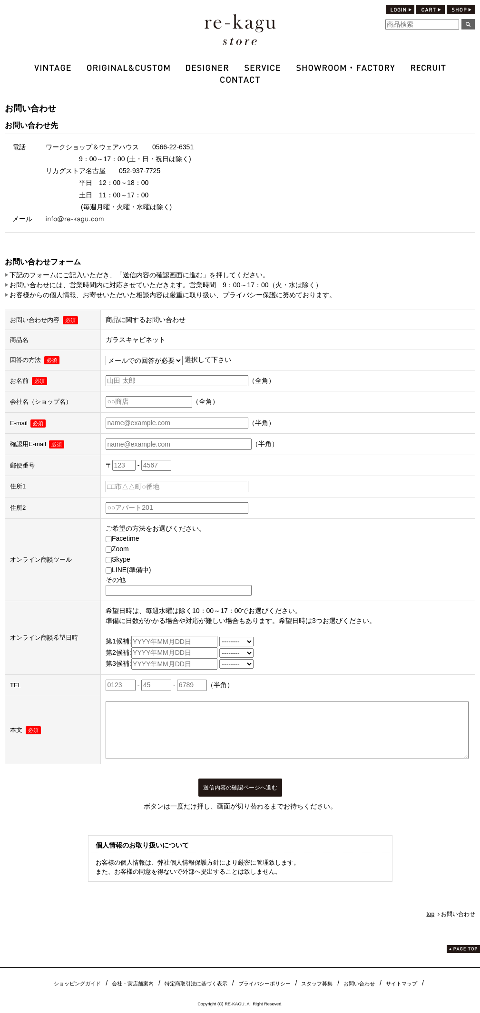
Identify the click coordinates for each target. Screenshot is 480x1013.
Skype (118, 559)
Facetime (122, 538)
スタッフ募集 (317, 983)
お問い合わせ (359, 983)
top (430, 914)
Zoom (117, 549)
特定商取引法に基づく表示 (196, 983)
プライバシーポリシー (264, 983)
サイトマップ (401, 983)
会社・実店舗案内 (133, 983)
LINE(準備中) (128, 570)
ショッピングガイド (77, 983)
